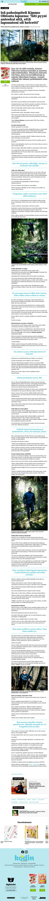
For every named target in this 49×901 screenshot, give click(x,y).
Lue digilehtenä (12, 4)
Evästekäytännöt (32, 863)
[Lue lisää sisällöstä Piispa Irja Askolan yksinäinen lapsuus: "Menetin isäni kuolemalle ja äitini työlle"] (29, 786)
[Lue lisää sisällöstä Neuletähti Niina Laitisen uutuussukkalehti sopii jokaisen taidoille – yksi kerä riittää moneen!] (35, 832)
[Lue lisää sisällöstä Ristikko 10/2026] (14, 832)
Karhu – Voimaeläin (33, 764)
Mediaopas (36, 865)
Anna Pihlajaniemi (34, 802)
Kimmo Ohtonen (23, 802)
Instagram (26, 852)
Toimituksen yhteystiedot (29, 866)
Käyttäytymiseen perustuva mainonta (34, 898)
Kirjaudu (45, 1)
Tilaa (36, 4)
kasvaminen (14, 802)
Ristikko (6, 839)
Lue (2, 8)
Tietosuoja (41, 865)
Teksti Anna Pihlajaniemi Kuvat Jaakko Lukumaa (15, 26)
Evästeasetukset (16, 863)
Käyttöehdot (30, 865)
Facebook (22, 852)
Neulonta (27, 839)
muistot (34, 799)
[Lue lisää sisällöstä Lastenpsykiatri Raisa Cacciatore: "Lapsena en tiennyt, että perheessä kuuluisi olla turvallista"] (29, 813)
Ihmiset (6, 8)
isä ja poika (41, 799)
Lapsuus (13, 799)
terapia (29, 799)
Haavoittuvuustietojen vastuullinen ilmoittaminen (16, 865)
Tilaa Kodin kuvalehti (18, 866)
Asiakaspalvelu (24, 863)
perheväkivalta (21, 799)
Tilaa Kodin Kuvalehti (17, 774)
